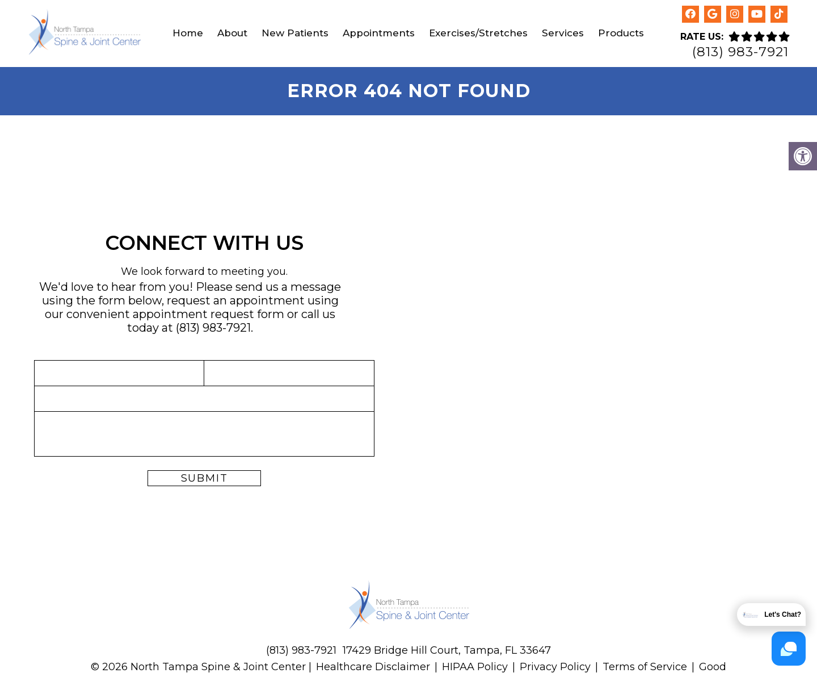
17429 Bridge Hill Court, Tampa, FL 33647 (447, 650)
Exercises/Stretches (478, 33)
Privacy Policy (555, 667)
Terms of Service (646, 667)
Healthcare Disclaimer (373, 667)
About (232, 33)
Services (563, 33)
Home (187, 33)
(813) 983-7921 (740, 51)
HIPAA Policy (475, 667)
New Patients (295, 33)
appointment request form (208, 314)
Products (621, 33)
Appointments (379, 33)
